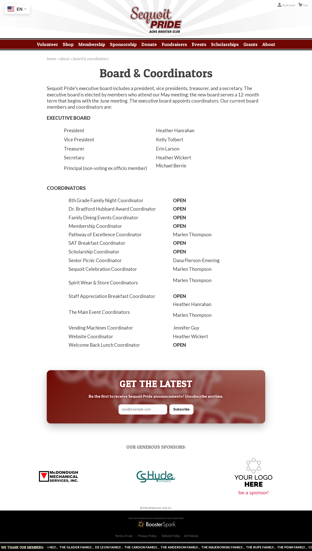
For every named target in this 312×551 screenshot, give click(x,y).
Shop (68, 44)
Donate (149, 44)
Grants (250, 44)
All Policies (191, 536)
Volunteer (47, 44)
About (268, 44)
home (51, 58)
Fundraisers (174, 44)
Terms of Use (124, 536)
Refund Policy (171, 536)
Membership (91, 44)
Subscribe (181, 409)
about (64, 58)
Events (199, 44)
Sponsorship (123, 44)
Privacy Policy (147, 536)
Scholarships (225, 44)
